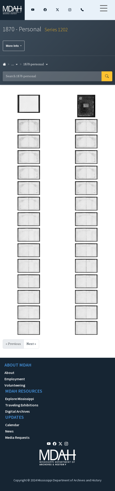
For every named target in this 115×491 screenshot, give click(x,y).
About (9, 372)
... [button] (14, 64)
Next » (31, 344)
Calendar (12, 425)
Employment (14, 379)
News (9, 431)
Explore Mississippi (19, 398)
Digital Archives (17, 411)
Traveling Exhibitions (21, 405)
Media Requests (17, 437)
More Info (13, 46)
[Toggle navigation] (103, 11)
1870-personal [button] (35, 64)
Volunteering (14, 385)
